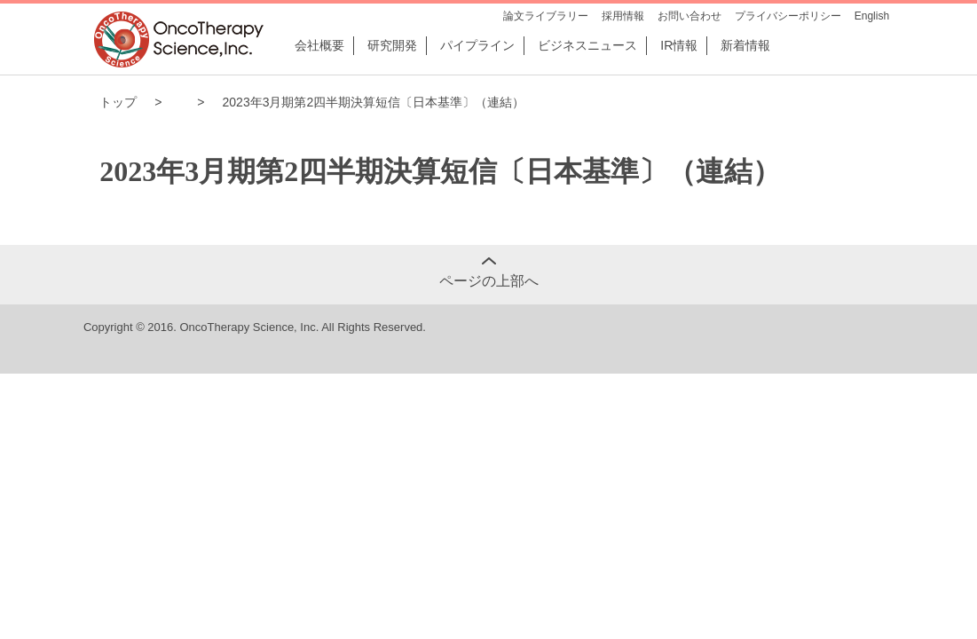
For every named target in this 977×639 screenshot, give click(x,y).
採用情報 (623, 16)
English (872, 16)
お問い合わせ (689, 16)
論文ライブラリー (545, 16)
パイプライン (477, 45)
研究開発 (392, 45)
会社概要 (319, 45)
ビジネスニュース (587, 45)
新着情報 (745, 45)
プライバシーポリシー (788, 16)
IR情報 (678, 45)
